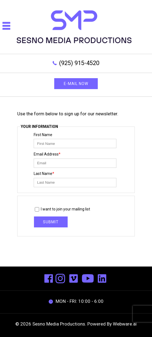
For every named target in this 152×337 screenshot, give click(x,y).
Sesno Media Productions (58, 324)
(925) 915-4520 (79, 63)
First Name (43, 135)
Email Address (47, 154)
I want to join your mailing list (62, 209)
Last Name (44, 173)
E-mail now (76, 83)
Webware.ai (125, 324)
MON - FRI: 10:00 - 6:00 (76, 301)
